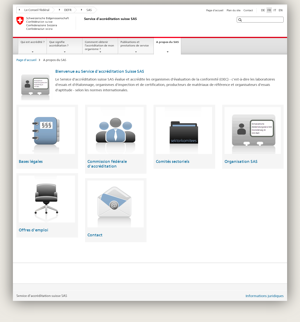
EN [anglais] (281, 10)
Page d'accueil (214, 10)
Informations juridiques (265, 296)
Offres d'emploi (33, 230)
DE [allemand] (263, 10)
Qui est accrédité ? (33, 42)
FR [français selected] (269, 10)
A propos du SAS (168, 43)
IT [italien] (275, 10)
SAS (86, 10)
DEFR (65, 10)
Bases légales (31, 161)
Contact (248, 10)
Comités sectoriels (172, 161)
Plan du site (233, 10)
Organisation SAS (241, 161)
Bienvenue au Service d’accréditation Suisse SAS (99, 71)
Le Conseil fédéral (34, 10)
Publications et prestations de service (134, 43)
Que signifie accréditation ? (58, 43)
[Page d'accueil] (83, 23)
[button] (240, 20)
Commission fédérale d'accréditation (107, 164)
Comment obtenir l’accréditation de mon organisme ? (99, 45)
